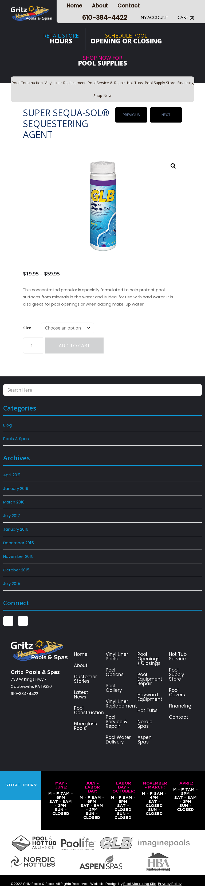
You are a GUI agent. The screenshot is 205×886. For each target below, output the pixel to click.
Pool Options (115, 661)
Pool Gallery (114, 677)
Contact (128, 5)
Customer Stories (85, 668)
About (100, 5)
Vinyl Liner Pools (117, 645)
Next (166, 112)
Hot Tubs (147, 699)
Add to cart (74, 334)
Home (74, 5)
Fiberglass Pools (85, 715)
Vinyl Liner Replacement (121, 692)
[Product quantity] (33, 335)
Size (27, 316)
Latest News (81, 683)
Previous (131, 112)
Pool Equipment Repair (149, 668)
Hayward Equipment (149, 686)
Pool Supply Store (176, 663)
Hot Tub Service (178, 645)
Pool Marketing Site (139, 872)
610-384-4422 (104, 17)
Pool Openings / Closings (148, 648)
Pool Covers (177, 681)
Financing (180, 695)
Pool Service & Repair (116, 711)
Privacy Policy (170, 872)
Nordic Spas (144, 713)
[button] (173, 155)
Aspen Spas (144, 728)
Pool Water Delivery (118, 728)
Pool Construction (89, 699)
